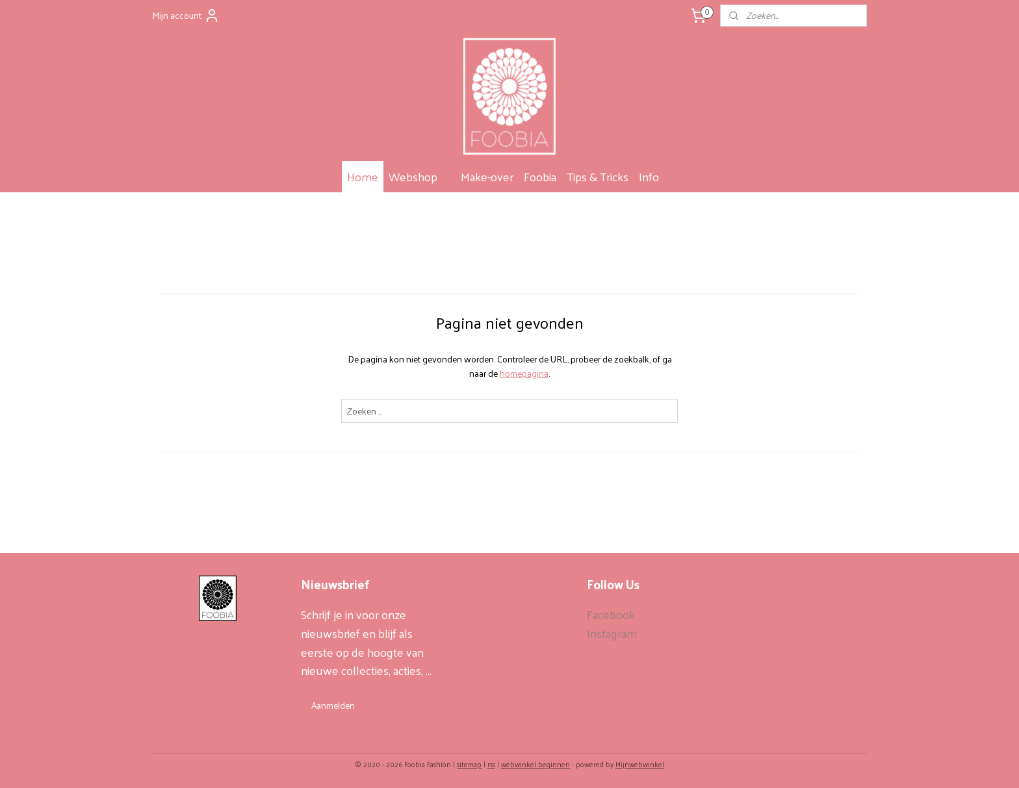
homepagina (524, 373)
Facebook (611, 614)
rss (491, 763)
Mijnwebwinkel (639, 763)
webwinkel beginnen (535, 763)
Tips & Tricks (597, 176)
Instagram (612, 633)
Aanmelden (333, 705)
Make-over (487, 176)
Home (362, 176)
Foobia (540, 176)
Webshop (419, 176)
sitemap (469, 763)
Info (655, 176)
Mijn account (186, 15)
